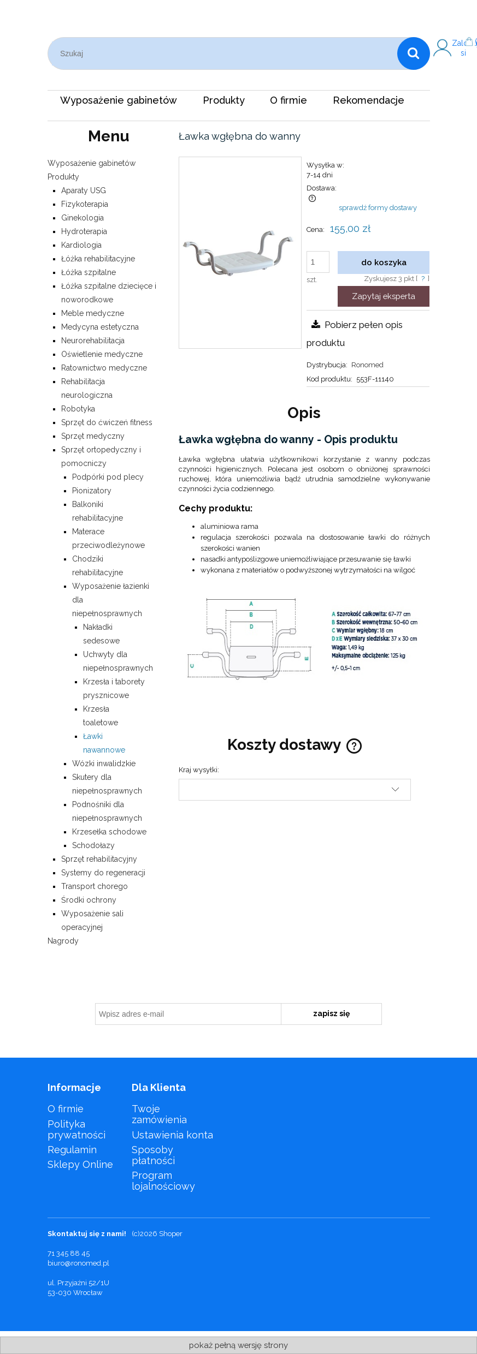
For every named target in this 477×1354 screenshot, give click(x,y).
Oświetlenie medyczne (102, 354)
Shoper (170, 1234)
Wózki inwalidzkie (104, 763)
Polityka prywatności (76, 1129)
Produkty (63, 176)
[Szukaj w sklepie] (224, 53)
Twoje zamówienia (159, 1114)
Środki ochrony (88, 900)
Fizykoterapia (84, 204)
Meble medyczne (92, 313)
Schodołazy (93, 845)
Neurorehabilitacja (93, 340)
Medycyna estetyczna (100, 327)
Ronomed (367, 365)
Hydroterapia (84, 231)
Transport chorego (94, 886)
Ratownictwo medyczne (104, 367)
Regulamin (72, 1149)
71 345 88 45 (69, 1253)
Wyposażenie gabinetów (92, 163)
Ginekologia (82, 217)
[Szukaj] (413, 53)
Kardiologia (81, 245)
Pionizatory (91, 490)
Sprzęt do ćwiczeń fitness (106, 422)
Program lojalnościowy (163, 1181)
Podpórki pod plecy (108, 477)
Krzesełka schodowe (109, 831)
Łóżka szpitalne (88, 272)
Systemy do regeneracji (103, 872)
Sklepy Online (80, 1164)
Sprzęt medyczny (93, 436)
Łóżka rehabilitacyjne (98, 258)
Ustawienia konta (172, 1135)
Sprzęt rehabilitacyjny (99, 859)
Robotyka (78, 408)
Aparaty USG (83, 190)
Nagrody (63, 941)
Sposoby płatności (153, 1155)
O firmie (66, 1108)
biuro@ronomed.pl (78, 1263)
